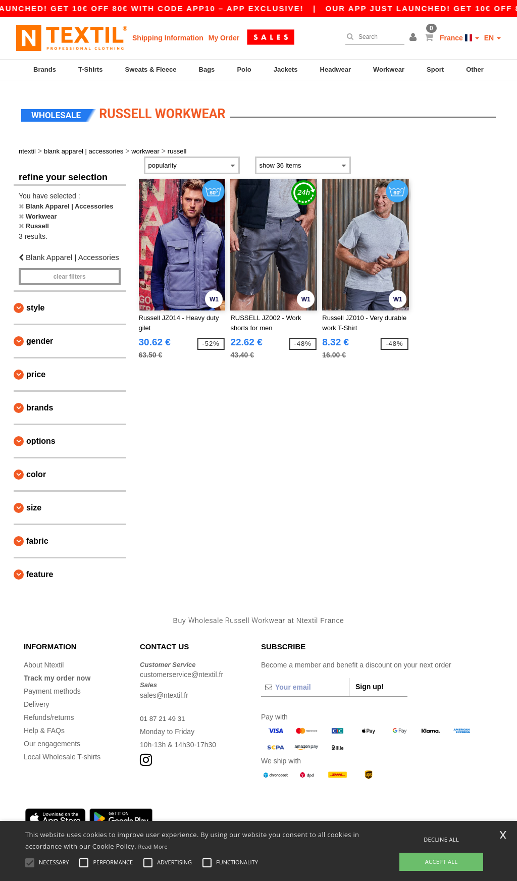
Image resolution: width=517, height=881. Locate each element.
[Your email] (305, 680)
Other (475, 69)
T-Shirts (90, 69)
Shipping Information (167, 38)
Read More (153, 846)
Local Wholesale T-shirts (62, 750)
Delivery (36, 698)
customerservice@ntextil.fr (181, 668)
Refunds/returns (49, 711)
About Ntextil (44, 658)
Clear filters (70, 270)
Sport (435, 69)
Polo (244, 69)
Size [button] (33, 501)
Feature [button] (39, 568)
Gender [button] (39, 335)
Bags (207, 69)
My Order (224, 38)
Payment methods (52, 685)
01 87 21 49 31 (163, 712)
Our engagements (52, 737)
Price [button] (35, 368)
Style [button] (35, 301)
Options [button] (41, 435)
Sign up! (369, 680)
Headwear (335, 69)
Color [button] (36, 468)
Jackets (286, 69)
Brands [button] (39, 401)
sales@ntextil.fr (164, 689)
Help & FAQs (44, 724)
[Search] (372, 36)
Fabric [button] (37, 535)
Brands (44, 69)
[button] (414, 38)
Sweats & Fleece (151, 69)
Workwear (388, 69)
